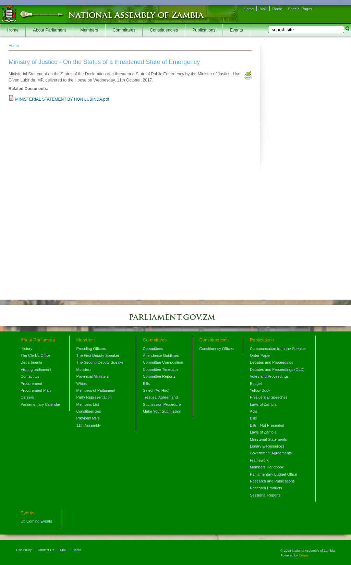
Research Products (266, 488)
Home (249, 9)
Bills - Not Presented (267, 425)
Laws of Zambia (263, 404)
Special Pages (300, 9)
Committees (123, 30)
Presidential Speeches (268, 397)
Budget (256, 383)
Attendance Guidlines (161, 355)
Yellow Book (260, 390)
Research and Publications (272, 481)
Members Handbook (267, 467)
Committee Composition (163, 362)
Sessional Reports (265, 495)
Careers (27, 397)
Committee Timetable (161, 369)
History (26, 349)
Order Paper (260, 355)
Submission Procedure (162, 404)
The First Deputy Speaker (97, 355)
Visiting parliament (36, 369)
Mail (262, 9)
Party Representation (94, 397)
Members (89, 30)
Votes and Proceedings (269, 376)
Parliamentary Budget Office (273, 474)
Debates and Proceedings (271, 362)
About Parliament (49, 30)
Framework (259, 460)
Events (236, 30)
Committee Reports (159, 376)
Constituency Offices (216, 349)
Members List (87, 404)
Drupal (303, 555)
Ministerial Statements (268, 439)
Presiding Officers (91, 349)
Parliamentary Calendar (40, 404)
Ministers (84, 369)
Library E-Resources (267, 446)
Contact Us (30, 376)
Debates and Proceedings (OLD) (277, 369)
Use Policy (24, 550)
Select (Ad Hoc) (156, 390)
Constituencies (164, 30)
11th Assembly (88, 425)
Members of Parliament (96, 390)
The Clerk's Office (35, 355)
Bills (146, 383)
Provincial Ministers (92, 376)
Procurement (31, 383)
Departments (31, 362)
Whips (81, 383)
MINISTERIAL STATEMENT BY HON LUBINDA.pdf (62, 99)
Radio (277, 9)
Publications (203, 30)
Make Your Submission (162, 411)
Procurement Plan (36, 390)
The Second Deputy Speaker (100, 362)
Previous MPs (88, 418)
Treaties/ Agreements (161, 397)
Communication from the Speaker (278, 349)
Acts (253, 411)
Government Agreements (271, 453)
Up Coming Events (36, 521)
